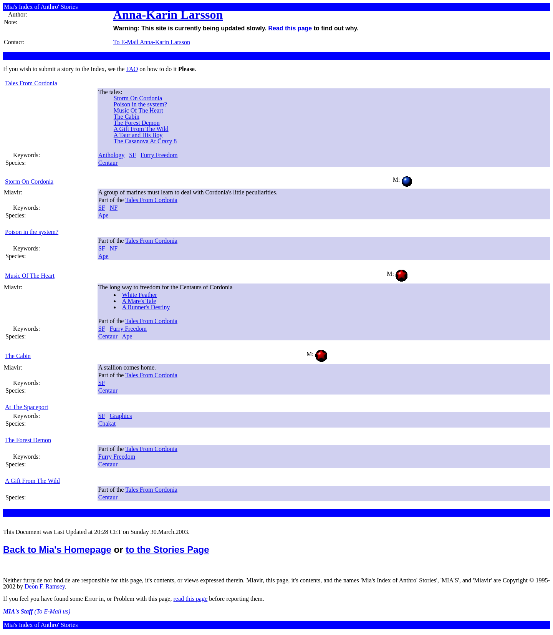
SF (132, 155)
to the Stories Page (167, 549)
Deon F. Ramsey (45, 586)
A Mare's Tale (139, 301)
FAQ (132, 69)
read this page (190, 598)
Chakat (107, 423)
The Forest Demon (137, 122)
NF (114, 207)
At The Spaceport (26, 407)
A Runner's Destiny (146, 307)
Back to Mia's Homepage (57, 549)
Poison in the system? (140, 104)
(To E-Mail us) (53, 611)
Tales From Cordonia (31, 83)
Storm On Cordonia (138, 98)
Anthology (111, 155)
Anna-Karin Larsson (168, 15)
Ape (103, 215)
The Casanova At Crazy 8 (145, 141)
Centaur (108, 162)
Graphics (121, 416)
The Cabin (126, 116)
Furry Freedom (159, 155)
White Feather (139, 295)
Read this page (290, 28)
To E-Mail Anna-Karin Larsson (151, 42)
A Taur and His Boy (138, 135)
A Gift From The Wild (141, 129)
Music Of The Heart (138, 110)
